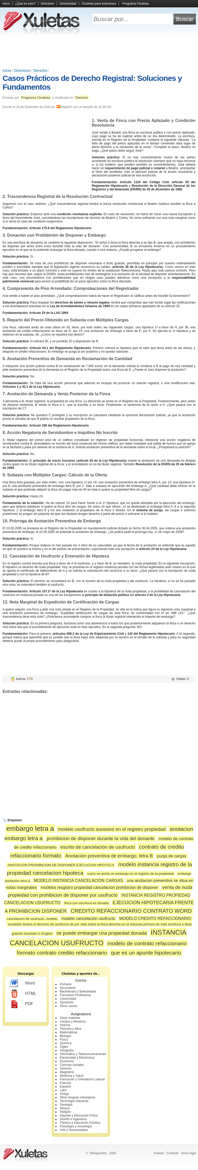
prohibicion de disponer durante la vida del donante (101, 838)
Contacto (172, 1153)
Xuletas (158, 1153)
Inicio (6, 3)
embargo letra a (30, 828)
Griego (64, 1094)
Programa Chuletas (135, 3)
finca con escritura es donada (86, 903)
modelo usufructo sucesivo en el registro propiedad (112, 829)
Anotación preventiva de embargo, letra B (109, 855)
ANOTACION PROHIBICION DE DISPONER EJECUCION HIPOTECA (60, 865)
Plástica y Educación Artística (80, 1123)
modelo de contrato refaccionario (147, 943)
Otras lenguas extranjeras (77, 1097)
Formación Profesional (75, 995)
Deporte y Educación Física (79, 1115)
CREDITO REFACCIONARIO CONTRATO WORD (131, 911)
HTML (23, 994)
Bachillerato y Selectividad (78, 991)
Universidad (68, 999)
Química (65, 1043)
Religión (65, 1112)
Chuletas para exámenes (99, 3)
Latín (63, 1090)
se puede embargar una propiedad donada (101, 933)
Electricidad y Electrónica (77, 1057)
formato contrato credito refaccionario (62, 953)
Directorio (47, 3)
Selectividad (68, 3)
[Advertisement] (99, 52)
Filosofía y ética (70, 1028)
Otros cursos (68, 1006)
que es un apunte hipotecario (146, 953)
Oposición (66, 1002)
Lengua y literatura (72, 1021)
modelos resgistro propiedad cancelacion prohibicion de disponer (99, 887)
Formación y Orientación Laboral (82, 1079)
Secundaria (68, 988)
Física (64, 1039)
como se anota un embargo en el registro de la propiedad (130, 873)
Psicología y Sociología (76, 1126)
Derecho (40, 70)
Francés (65, 1083)
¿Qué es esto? (25, 3)
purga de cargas (171, 856)
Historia (65, 1025)
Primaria (65, 984)
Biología (65, 1036)
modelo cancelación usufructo (88, 918)
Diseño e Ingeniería (73, 1119)
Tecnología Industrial (74, 1101)
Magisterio (67, 1072)
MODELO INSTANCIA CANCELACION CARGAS (78, 880)
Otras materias (70, 1018)
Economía (67, 1061)
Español (65, 1086)
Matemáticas (68, 1032)
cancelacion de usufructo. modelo (32, 919)
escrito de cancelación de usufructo (97, 847)
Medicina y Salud (71, 1076)
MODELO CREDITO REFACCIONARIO (155, 918)
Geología (66, 1104)
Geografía (66, 1050)
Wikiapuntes (98, 1153)
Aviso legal (188, 1153)
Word (22, 983)
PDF (21, 1004)
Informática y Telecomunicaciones (83, 1054)
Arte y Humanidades (74, 1130)
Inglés (64, 1047)
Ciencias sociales (72, 1065)
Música (65, 1108)
